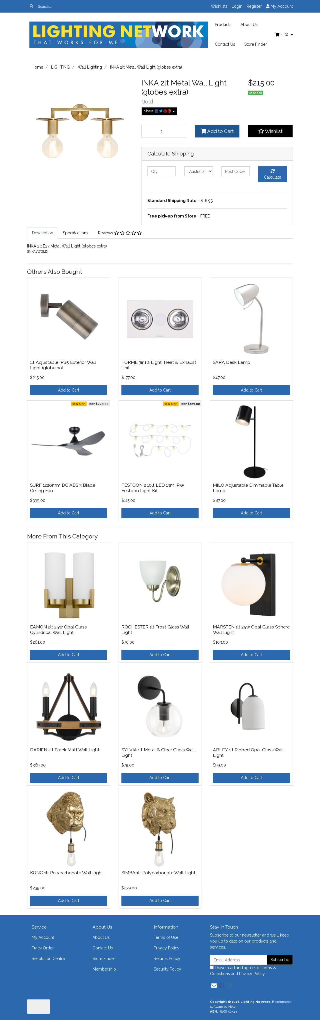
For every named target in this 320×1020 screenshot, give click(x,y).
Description (42, 233)
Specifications (75, 233)
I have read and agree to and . (243, 970)
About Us (249, 24)
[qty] (161, 171)
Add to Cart (217, 131)
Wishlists (219, 6)
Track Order (43, 948)
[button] (270, 131)
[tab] (42, 233)
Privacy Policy (166, 948)
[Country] (198, 171)
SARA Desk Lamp (231, 362)
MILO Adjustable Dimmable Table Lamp (248, 487)
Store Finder (255, 44)
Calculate (272, 174)
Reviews (120, 233)
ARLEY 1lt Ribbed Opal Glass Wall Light (248, 752)
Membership (104, 969)
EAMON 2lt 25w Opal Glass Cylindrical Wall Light (58, 629)
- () (282, 34)
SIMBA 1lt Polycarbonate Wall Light (158, 872)
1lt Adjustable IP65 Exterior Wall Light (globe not (63, 365)
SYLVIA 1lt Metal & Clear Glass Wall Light (158, 752)
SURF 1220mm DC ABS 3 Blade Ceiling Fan (62, 487)
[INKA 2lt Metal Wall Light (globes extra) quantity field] (163, 131)
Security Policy (167, 969)
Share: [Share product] (158, 111)
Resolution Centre (48, 958)
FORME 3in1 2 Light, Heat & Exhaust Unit (158, 365)
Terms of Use (166, 937)
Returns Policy (167, 958)
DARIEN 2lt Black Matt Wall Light (64, 749)
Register (254, 6)
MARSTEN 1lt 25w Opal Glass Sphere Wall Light (251, 629)
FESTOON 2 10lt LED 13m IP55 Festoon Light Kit (153, 487)
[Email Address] (238, 960)
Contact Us (225, 44)
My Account (43, 937)
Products (223, 24)
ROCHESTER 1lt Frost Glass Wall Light (155, 629)
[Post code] (235, 171)
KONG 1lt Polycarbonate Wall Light (66, 872)
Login (237, 6)
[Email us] (214, 985)
